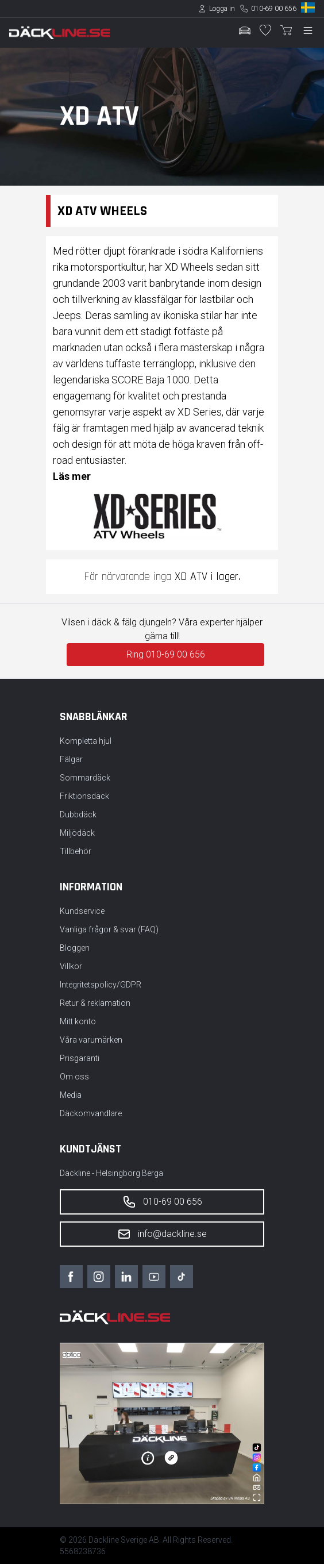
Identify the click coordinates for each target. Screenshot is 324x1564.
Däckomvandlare (91, 1113)
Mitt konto (78, 1021)
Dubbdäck (78, 814)
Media (71, 1095)
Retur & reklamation (95, 1003)
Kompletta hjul (85, 741)
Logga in (222, 9)
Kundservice (82, 911)
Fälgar (71, 759)
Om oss (74, 1076)
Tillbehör (75, 851)
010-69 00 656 (273, 9)
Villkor (71, 966)
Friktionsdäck (84, 796)
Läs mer (72, 476)
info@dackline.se (162, 1234)
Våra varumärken (91, 1039)
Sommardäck (85, 777)
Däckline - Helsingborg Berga (111, 1173)
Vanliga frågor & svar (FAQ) (109, 929)
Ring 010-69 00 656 (165, 654)
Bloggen (75, 947)
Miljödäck (77, 832)
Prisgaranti (79, 1058)
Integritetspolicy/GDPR (100, 984)
